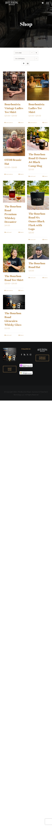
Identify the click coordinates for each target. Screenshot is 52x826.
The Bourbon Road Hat (36, 265)
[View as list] (28, 63)
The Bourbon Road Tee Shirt (13, 278)
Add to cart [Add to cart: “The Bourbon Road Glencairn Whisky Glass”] (9, 335)
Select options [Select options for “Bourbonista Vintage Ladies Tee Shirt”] (9, 122)
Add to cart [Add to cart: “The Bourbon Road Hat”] (33, 277)
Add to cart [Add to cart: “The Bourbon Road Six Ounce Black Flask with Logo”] (33, 239)
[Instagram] (30, 354)
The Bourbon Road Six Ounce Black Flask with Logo (36, 221)
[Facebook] (21, 354)
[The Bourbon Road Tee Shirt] (14, 258)
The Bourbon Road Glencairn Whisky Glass (12, 318)
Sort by (18, 52)
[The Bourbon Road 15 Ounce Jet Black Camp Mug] (38, 138)
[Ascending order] (36, 53)
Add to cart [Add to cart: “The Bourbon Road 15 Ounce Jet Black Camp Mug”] (33, 176)
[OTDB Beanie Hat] (14, 141)
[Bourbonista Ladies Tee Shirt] (38, 85)
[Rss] (24, 354)
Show (19, 58)
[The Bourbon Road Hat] (38, 251)
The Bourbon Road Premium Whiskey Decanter (12, 213)
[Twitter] (27, 354)
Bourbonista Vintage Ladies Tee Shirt (13, 108)
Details (22, 122)
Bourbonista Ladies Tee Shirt (36, 108)
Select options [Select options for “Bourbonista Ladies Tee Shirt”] (33, 122)
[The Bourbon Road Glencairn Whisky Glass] (14, 302)
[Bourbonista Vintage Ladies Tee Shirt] (14, 85)
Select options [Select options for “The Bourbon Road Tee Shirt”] (9, 290)
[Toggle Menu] (47, 3)
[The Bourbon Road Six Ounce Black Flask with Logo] (38, 195)
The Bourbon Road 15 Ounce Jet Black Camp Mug (37, 160)
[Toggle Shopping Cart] (43, 3)
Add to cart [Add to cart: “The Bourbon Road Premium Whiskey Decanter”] (9, 232)
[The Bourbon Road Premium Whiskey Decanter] (14, 191)
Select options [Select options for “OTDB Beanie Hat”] (9, 174)
